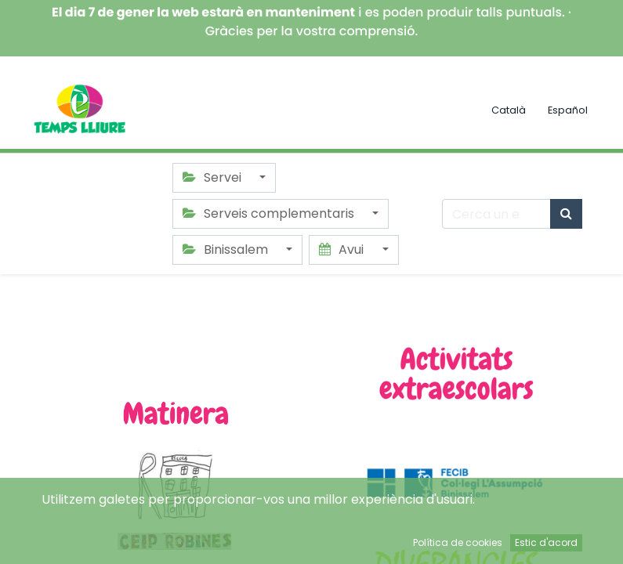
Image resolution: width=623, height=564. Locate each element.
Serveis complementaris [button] (270, 213)
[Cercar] (566, 214)
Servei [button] (213, 177)
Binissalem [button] (227, 249)
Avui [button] (343, 249)
